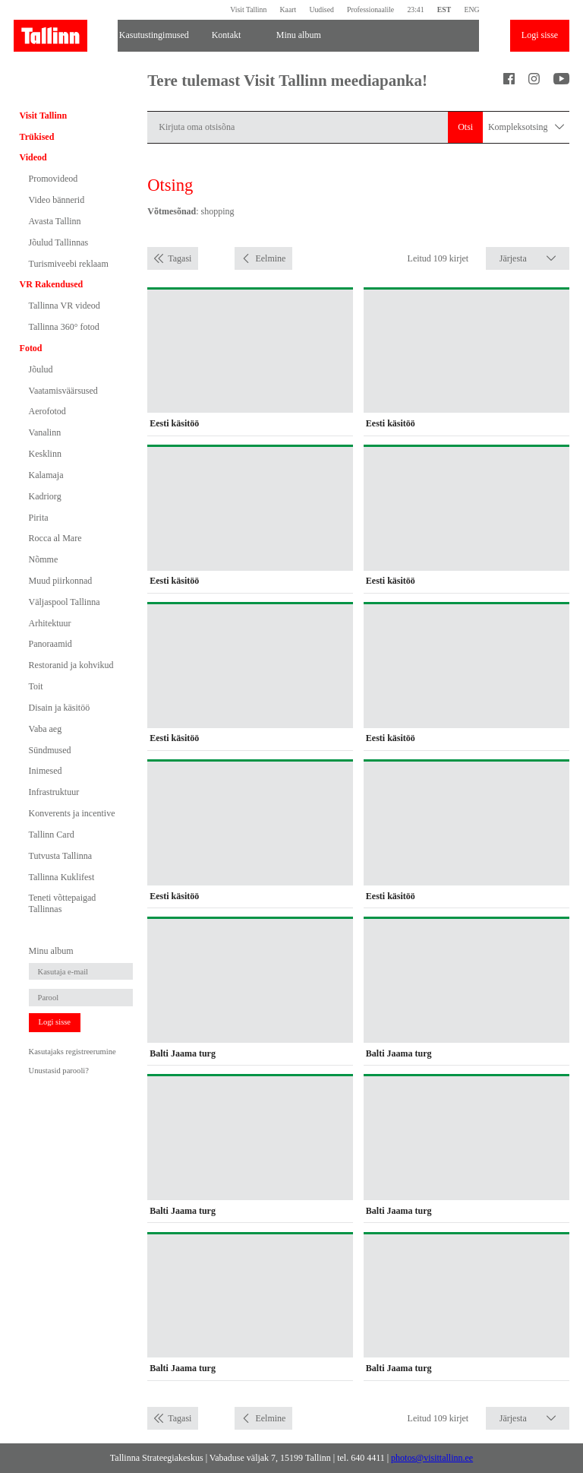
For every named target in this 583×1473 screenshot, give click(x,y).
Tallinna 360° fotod (64, 327)
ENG (471, 9)
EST (444, 9)
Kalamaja (46, 475)
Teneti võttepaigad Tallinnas (62, 903)
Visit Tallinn (248, 9)
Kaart (288, 9)
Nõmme (43, 559)
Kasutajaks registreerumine (72, 1051)
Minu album (298, 35)
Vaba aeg (45, 729)
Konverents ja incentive (72, 813)
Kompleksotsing (526, 127)
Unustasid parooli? (59, 1070)
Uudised (321, 9)
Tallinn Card (51, 834)
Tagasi (179, 258)
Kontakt (226, 35)
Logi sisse (540, 35)
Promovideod (53, 178)
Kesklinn (45, 453)
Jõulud (41, 369)
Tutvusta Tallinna (61, 856)
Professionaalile (370, 9)
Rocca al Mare (55, 538)
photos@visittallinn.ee (432, 1457)
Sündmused (50, 750)
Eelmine (270, 258)
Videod (33, 157)
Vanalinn (45, 432)
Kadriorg (45, 496)
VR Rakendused (52, 284)
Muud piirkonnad (61, 580)
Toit (36, 686)
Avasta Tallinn (55, 221)
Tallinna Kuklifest (62, 877)
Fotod (31, 348)
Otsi (465, 127)
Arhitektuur (50, 623)
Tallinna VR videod (64, 305)
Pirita (39, 517)
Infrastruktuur (54, 792)
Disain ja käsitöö (59, 707)
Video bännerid (57, 200)
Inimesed (45, 770)
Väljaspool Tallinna (64, 602)
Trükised (37, 136)
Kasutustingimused (154, 35)
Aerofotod (47, 411)
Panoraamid (50, 643)
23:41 (415, 9)
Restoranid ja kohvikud (71, 665)
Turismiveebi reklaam (69, 263)
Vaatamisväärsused (63, 390)
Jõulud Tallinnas (59, 242)
